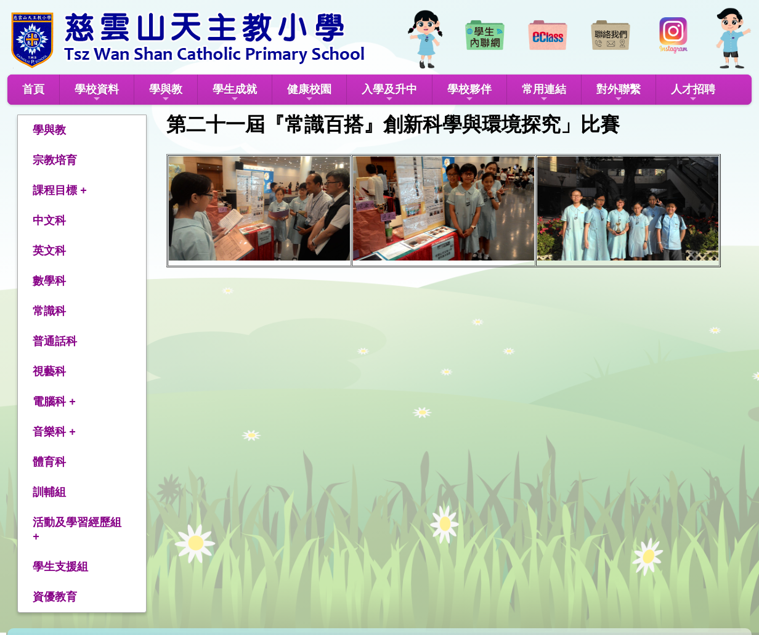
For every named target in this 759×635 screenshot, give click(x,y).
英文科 (49, 251)
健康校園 (309, 93)
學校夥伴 (469, 93)
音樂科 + (54, 432)
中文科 (49, 220)
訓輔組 (49, 492)
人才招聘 (693, 93)
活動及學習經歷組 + (77, 529)
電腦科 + (54, 401)
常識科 (49, 311)
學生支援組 (60, 566)
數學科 (49, 281)
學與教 (165, 93)
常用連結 (544, 93)
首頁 (33, 89)
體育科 (49, 462)
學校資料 (97, 93)
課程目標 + (60, 190)
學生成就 (235, 93)
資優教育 (55, 597)
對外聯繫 (618, 93)
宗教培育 (55, 160)
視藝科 (49, 371)
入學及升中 (389, 93)
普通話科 (55, 341)
